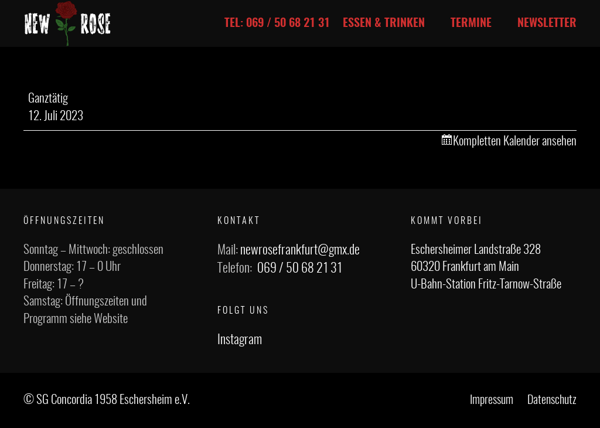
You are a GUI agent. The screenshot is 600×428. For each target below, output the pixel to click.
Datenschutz (552, 400)
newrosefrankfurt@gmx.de (300, 250)
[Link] (67, 23)
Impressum (491, 400)
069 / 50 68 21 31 (299, 268)
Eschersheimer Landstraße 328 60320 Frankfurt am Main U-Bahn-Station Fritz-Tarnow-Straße (486, 267)
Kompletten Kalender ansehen (515, 141)
